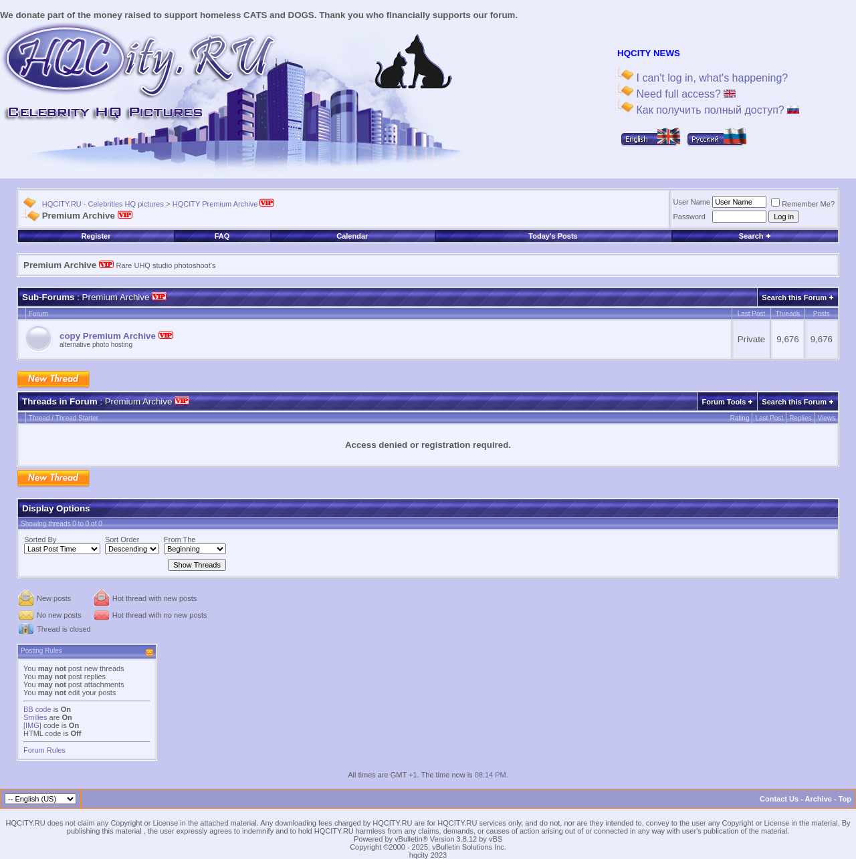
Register (95, 236)
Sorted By (40, 539)
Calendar (352, 236)
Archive (818, 799)
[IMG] (32, 725)
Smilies (35, 717)
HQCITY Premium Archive (224, 204)
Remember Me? (803, 204)
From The (179, 539)
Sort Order (122, 539)
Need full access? (684, 94)
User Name (692, 202)
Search (755, 236)
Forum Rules (44, 750)
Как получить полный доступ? (716, 110)
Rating (740, 418)
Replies (800, 418)
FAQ (222, 236)
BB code (37, 709)
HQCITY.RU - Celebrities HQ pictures (103, 204)
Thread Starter (77, 418)
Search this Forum (794, 297)
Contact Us (779, 799)
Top (845, 799)
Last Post (769, 418)
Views (827, 418)
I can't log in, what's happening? (710, 78)
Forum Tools (724, 402)
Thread (39, 418)
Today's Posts (552, 236)
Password (689, 217)
